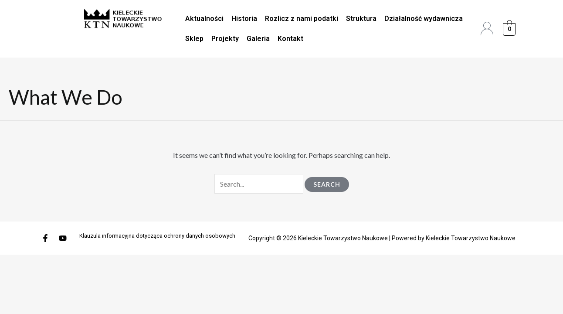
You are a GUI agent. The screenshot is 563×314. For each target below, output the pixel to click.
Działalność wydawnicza (423, 18)
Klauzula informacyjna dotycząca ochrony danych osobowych (157, 235)
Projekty (225, 38)
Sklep (194, 38)
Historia (244, 18)
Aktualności (204, 18)
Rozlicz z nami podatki (301, 18)
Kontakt (290, 38)
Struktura (361, 18)
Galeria (258, 38)
